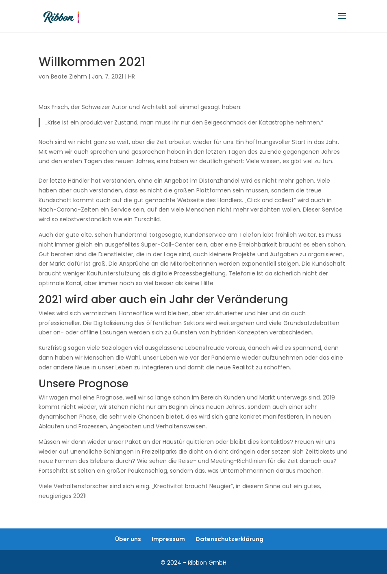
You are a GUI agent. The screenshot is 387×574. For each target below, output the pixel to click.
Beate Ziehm (69, 76)
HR (131, 76)
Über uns (128, 539)
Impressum (168, 539)
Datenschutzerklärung (229, 539)
